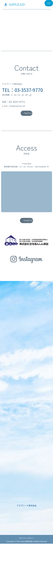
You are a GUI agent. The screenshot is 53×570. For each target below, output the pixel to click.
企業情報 (26, 534)
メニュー (45, 5)
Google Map (24, 220)
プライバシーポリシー (26, 564)
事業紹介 (26, 530)
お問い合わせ (26, 552)
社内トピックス (26, 543)
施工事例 (26, 526)
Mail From (24, 113)
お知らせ (26, 539)
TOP (26, 517)
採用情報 (26, 548)
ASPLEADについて (26, 521)
